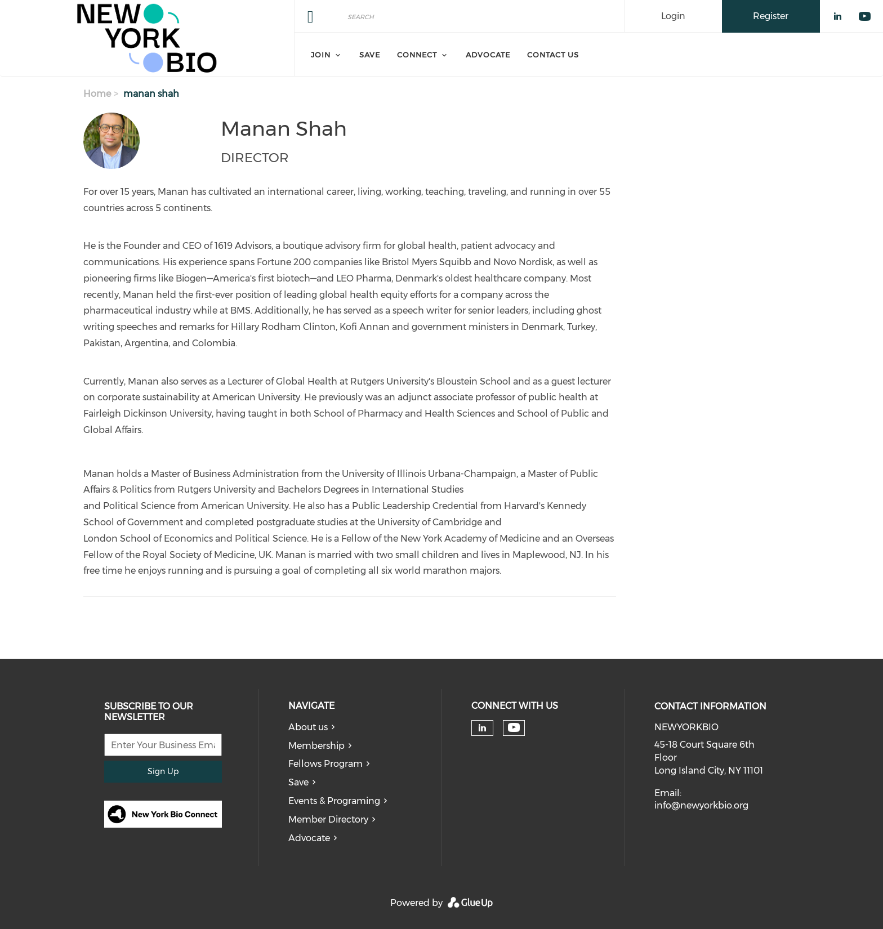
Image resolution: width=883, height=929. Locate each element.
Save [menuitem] (369, 54)
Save (298, 782)
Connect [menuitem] (417, 54)
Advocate (309, 838)
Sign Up (163, 771)
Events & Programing (334, 801)
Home (97, 93)
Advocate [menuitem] (488, 54)
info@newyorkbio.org (701, 805)
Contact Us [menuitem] (553, 54)
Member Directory (328, 819)
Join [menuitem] (321, 54)
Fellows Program (325, 763)
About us (308, 727)
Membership (316, 745)
